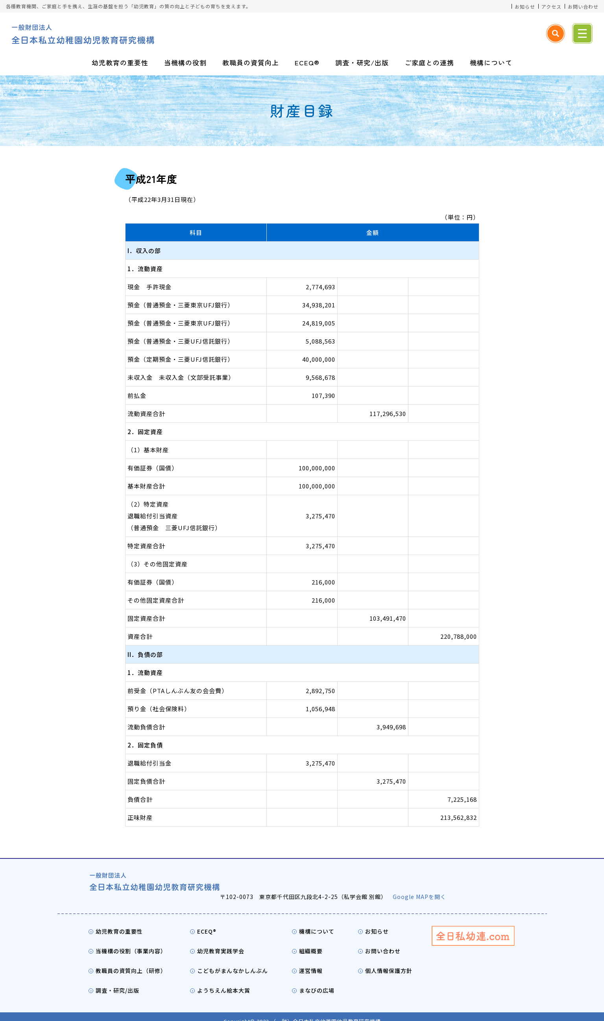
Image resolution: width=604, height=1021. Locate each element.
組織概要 (311, 941)
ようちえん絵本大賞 (223, 981)
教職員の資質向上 (250, 62)
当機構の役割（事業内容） (131, 941)
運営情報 (311, 961)
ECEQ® (307, 62)
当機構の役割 (185, 62)
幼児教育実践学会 (220, 941)
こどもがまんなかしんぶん (232, 961)
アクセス (551, 6)
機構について (491, 62)
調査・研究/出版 (362, 62)
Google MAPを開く (450, 887)
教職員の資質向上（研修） (131, 961)
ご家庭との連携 (429, 62)
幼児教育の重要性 (120, 62)
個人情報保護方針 (388, 961)
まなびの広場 (316, 981)
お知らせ (525, 6)
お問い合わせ (583, 6)
